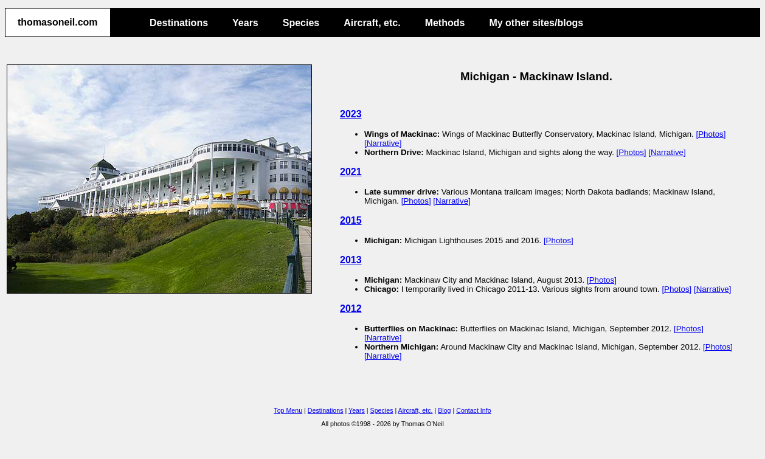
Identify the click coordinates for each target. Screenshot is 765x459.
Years (245, 23)
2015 (351, 220)
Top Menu (288, 410)
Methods (445, 23)
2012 (351, 308)
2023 (351, 114)
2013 (351, 260)
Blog (444, 410)
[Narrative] (382, 143)
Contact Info (473, 410)
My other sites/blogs (536, 23)
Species (301, 23)
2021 (351, 172)
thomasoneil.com (58, 22)
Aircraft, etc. (372, 23)
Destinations (179, 23)
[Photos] (711, 134)
